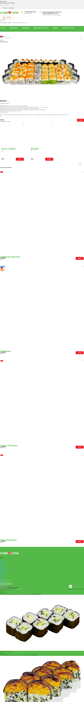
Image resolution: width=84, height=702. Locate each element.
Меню (1, 577)
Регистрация (11, 7)
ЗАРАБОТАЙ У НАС (68, 28)
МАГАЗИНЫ (25, 28)
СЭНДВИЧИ (3, 571)
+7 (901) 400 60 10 (30, 12)
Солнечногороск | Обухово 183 (7, 2)
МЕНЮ (3, 28)
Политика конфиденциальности (6, 582)
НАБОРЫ (2, 560)
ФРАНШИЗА (14, 28)
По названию (3, 37)
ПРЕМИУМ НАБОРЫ (4, 561)
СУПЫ (1, 574)
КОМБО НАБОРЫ (4, 569)
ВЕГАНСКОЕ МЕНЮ (4, 567)
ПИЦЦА (2, 566)
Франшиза (2, 579)
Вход (6, 7)
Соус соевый (8, 148)
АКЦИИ (55, 28)
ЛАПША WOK (3, 570)
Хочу (20, 159)
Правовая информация (4, 585)
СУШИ (1, 565)
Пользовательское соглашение (6, 584)
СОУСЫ (2, 576)
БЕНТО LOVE (3, 562)
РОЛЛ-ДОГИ (3, 572)
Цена (10, 37)
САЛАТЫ (2, 575)
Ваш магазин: (3, 1)
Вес (7, 37)
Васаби (35, 148)
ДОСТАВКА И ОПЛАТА (41, 28)
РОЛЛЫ (1, 564)
